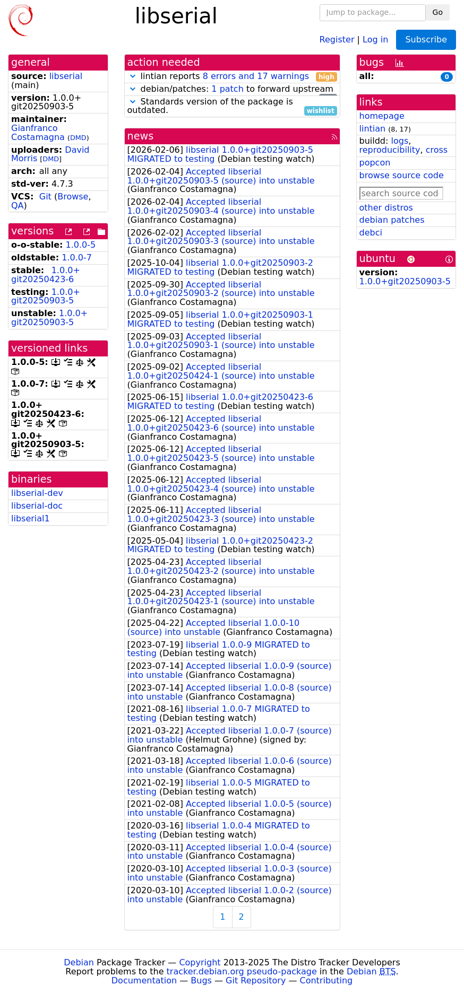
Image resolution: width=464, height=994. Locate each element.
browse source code (401, 175)
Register (337, 39)
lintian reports (232, 76)
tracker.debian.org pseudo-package (242, 971)
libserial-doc (37, 506)
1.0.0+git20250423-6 (45, 274)
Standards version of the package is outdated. (232, 107)
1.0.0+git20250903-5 (45, 296)
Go (438, 12)
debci (370, 233)
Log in (375, 39)
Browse (72, 196)
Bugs (201, 980)
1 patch (227, 89)
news (140, 136)
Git (45, 196)
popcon (375, 163)
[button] (132, 76)
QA (17, 205)
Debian (79, 962)
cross (437, 150)
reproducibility (389, 150)
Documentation (144, 980)
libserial (66, 76)
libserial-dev (37, 493)
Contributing (326, 980)
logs (399, 141)
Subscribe (426, 39)
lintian (372, 129)
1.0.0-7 (77, 257)
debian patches (392, 220)
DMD (78, 138)
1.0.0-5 (81, 245)
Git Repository (256, 980)
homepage (382, 116)
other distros (386, 208)
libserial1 (30, 518)
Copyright (199, 962)
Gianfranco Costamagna (38, 132)
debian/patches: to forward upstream (232, 89)
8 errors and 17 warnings (256, 76)
